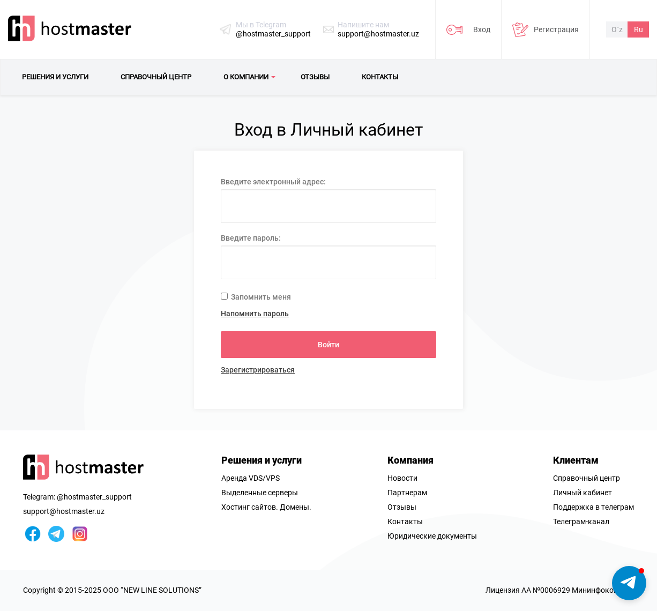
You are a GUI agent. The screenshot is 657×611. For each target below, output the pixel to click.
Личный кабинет (582, 492)
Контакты (405, 521)
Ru (638, 29)
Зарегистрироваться (258, 370)
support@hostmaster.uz (378, 33)
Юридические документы (432, 536)
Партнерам (407, 492)
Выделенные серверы (259, 492)
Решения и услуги (261, 460)
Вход (481, 29)
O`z (617, 29)
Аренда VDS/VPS (250, 478)
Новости (402, 478)
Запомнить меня (256, 297)
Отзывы (401, 507)
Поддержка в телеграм (593, 507)
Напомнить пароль (255, 313)
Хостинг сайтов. (249, 507)
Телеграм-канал (581, 521)
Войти (328, 344)
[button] (629, 583)
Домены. (295, 507)
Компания (410, 460)
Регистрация (556, 29)
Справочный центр (586, 478)
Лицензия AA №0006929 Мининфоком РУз (560, 590)
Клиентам (576, 460)
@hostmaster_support (273, 33)
